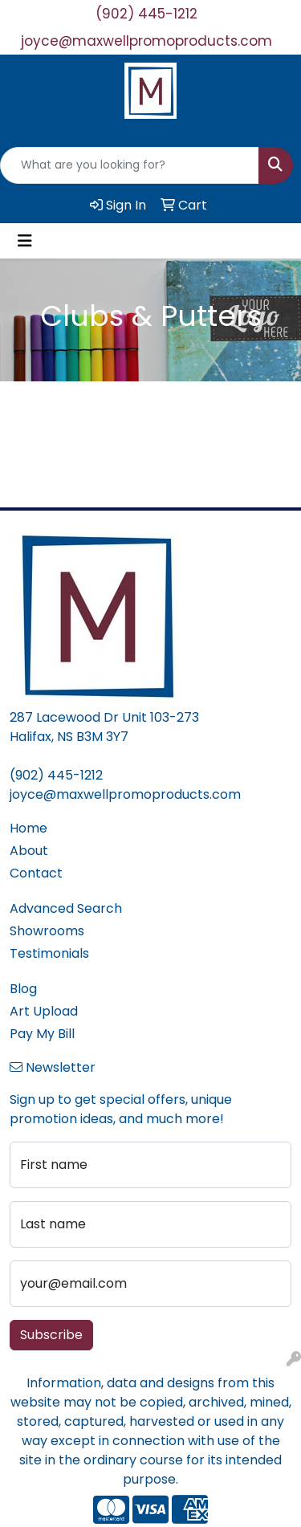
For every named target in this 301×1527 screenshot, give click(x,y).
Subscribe (51, 1334)
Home (28, 828)
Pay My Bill (42, 1033)
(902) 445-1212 (146, 13)
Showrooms (47, 931)
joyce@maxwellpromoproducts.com (146, 41)
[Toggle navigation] (25, 241)
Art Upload (44, 1011)
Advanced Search (66, 908)
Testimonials (49, 953)
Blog (23, 988)
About (29, 850)
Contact (36, 873)
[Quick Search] (129, 165)
